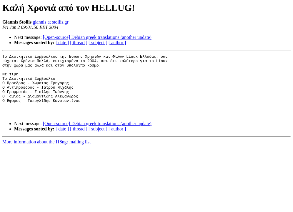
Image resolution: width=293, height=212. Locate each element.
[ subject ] (98, 42)
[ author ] (117, 42)
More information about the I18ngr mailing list (46, 153)
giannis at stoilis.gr (50, 21)
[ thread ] (78, 42)
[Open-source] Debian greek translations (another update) (97, 37)
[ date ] (62, 42)
